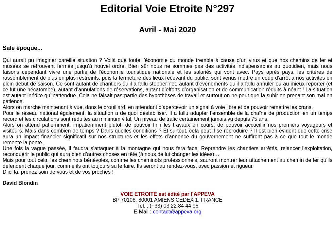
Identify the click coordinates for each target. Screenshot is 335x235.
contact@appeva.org (177, 211)
